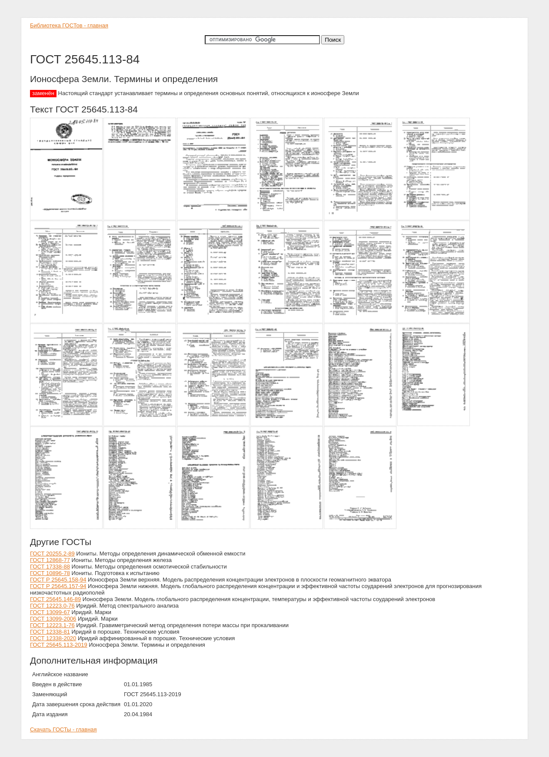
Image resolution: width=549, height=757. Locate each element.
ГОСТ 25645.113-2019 (58, 644)
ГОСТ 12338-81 (50, 631)
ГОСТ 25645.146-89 (55, 599)
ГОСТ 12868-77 (50, 560)
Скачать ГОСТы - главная (63, 729)
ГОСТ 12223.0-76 (52, 605)
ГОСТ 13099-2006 (53, 618)
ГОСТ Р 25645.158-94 (58, 579)
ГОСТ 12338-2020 (53, 638)
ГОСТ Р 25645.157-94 (58, 586)
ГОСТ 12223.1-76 (52, 625)
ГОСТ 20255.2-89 (52, 553)
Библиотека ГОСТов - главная (69, 25)
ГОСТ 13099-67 (50, 612)
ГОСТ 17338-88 (50, 566)
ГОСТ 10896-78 (50, 573)
